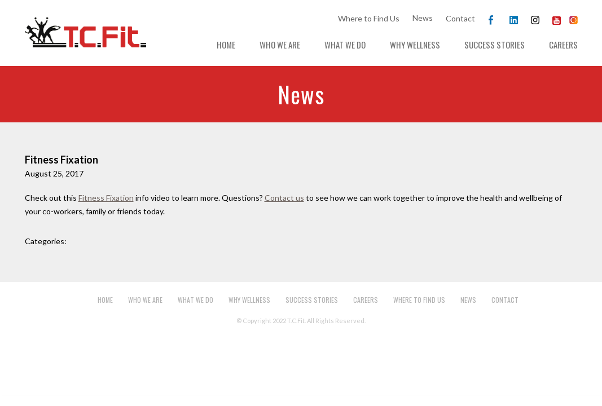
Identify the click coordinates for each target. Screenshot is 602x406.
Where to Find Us (368, 18)
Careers (563, 44)
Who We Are (280, 44)
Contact (460, 18)
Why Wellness (415, 44)
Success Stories (494, 44)
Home (226, 44)
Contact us (284, 197)
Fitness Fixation (106, 197)
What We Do (345, 44)
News (422, 18)
